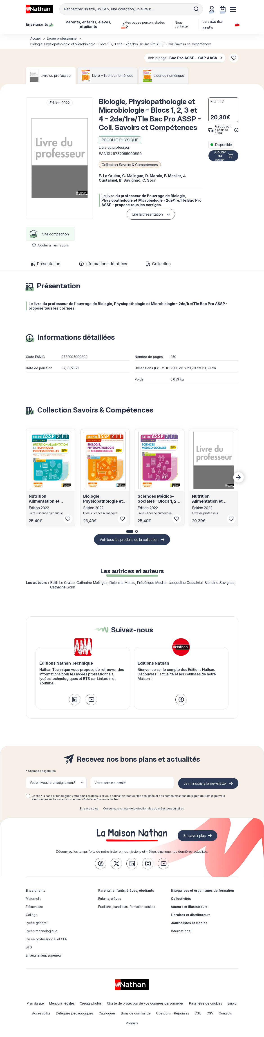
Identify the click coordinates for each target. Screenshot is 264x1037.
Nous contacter (182, 24)
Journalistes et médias (189, 923)
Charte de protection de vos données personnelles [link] (145, 1003)
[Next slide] (238, 477)
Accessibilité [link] (41, 1013)
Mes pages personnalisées (145, 24)
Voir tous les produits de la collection (129, 539)
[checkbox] (28, 796)
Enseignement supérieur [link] (44, 955)
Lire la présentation (147, 214)
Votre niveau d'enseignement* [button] (52, 782)
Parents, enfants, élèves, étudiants (126, 890)
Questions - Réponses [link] (172, 1013)
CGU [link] (198, 1013)
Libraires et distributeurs (190, 915)
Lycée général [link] (36, 923)
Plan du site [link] (35, 1003)
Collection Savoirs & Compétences (130, 164)
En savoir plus (89, 808)
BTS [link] (29, 947)
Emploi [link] (232, 1003)
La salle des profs (220, 24)
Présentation (45, 263)
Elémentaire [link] (34, 907)
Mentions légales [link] (61, 1003)
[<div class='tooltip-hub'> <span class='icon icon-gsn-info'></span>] (236, 130)
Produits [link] (132, 1023)
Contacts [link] (225, 1013)
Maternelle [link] (34, 898)
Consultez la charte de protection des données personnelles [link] (143, 808)
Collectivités (181, 898)
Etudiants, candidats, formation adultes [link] (126, 907)
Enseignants (35, 890)
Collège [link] (32, 915)
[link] (74, 699)
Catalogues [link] (107, 1013)
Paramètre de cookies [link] (205, 1003)
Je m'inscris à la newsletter (205, 783)
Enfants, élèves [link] (109, 898)
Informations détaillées (103, 263)
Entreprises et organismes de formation (202, 890)
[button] (59, 158)
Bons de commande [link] (136, 1013)
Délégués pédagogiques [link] (74, 1013)
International (181, 931)
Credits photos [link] (91, 1003)
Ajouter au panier (220, 155)
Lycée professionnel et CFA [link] (46, 939)
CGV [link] (210, 1013)
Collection (158, 263)
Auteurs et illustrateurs (189, 907)
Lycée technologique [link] (41, 931)
